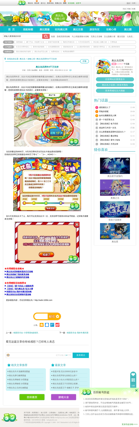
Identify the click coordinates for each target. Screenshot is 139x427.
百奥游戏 (10, 1)
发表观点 (80, 355)
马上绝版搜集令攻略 (80, 36)
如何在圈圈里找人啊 (107, 116)
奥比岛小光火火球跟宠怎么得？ (66, 379)
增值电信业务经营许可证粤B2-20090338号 (39, 415)
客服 (129, 9)
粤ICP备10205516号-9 (31, 417)
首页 (11, 29)
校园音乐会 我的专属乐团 (77, 333)
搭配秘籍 (28, 29)
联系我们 (35, 413)
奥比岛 (19, 19)
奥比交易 (78, 29)
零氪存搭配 (104, 111)
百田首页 (32, 397)
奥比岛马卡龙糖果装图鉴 (19, 371)
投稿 (84, 61)
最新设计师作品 (99, 47)
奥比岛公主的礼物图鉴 (18, 388)
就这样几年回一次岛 (107, 128)
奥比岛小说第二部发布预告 (115, 85)
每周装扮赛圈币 (68, 51)
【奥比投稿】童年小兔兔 (109, 140)
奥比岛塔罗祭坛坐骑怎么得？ (65, 375)
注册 (133, 3)
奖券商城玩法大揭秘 (115, 90)
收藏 (133, 9)
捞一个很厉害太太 (106, 120)
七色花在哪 (131, 36)
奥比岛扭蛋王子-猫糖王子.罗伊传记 (67, 388)
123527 (120, 64)
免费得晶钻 (55, 51)
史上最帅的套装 (114, 47)
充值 (124, 9)
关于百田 (27, 413)
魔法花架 (121, 36)
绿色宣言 (72, 413)
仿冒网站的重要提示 (115, 79)
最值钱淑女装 (68, 47)
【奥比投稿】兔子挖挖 (108, 124)
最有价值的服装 (38, 47)
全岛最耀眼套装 (54, 47)
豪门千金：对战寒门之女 (35, 42)
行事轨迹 (113, 42)
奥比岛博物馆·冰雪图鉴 (19, 379)
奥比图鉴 (44, 29)
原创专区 (94, 29)
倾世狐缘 (19, 42)
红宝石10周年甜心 (22, 47)
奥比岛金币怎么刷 (41, 51)
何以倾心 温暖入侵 (100, 42)
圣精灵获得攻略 (63, 36)
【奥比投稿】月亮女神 (108, 144)
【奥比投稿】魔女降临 (108, 136)
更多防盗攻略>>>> (130, 424)
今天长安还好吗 (84, 42)
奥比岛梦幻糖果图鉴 (17, 375)
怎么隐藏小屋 (109, 36)
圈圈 (114, 64)
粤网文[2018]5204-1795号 (63, 415)
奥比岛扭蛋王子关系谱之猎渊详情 (67, 384)
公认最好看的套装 (83, 47)
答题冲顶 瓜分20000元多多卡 (65, 371)
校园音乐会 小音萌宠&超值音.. (26, 333)
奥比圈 (127, 29)
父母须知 (52, 413)
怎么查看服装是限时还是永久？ (112, 132)
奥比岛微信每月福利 (23, 51)
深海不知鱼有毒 (53, 42)
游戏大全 (63, 397)
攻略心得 (111, 29)
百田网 (22, 3)
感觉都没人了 (104, 107)
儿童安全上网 (62, 413)
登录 (128, 3)
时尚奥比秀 (61, 29)
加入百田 (44, 413)
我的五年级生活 (68, 42)
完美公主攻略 (96, 36)
